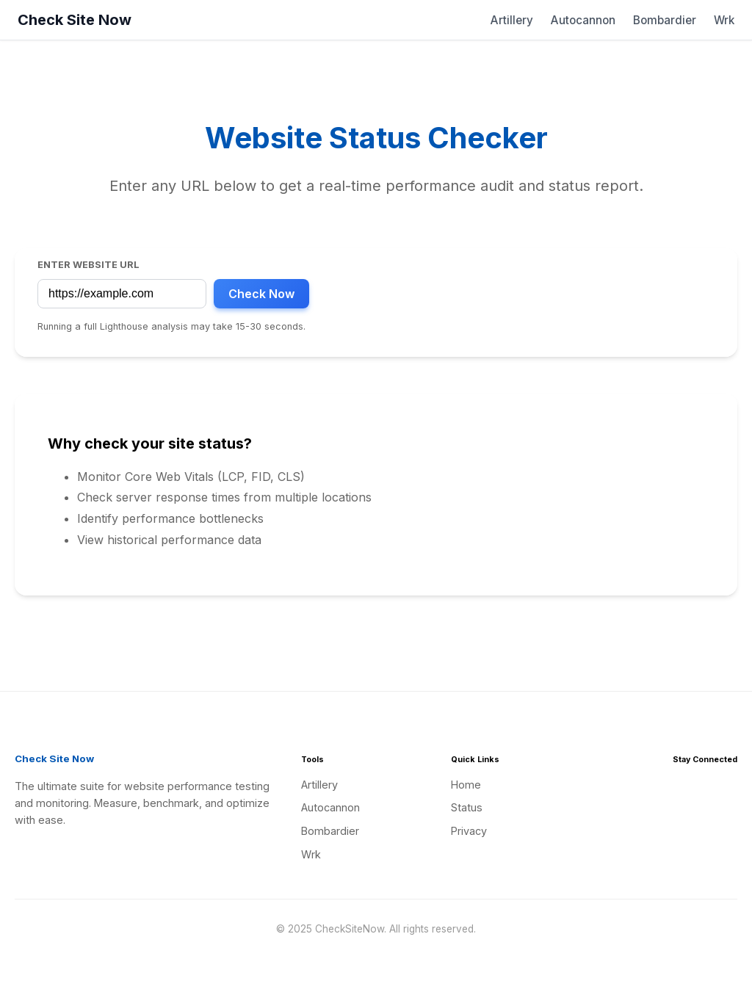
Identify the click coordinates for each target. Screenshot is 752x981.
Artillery (512, 20)
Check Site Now (74, 20)
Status (466, 807)
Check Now (261, 293)
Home (466, 784)
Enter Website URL (88, 264)
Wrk (724, 20)
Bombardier (664, 20)
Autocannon (583, 20)
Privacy (469, 831)
